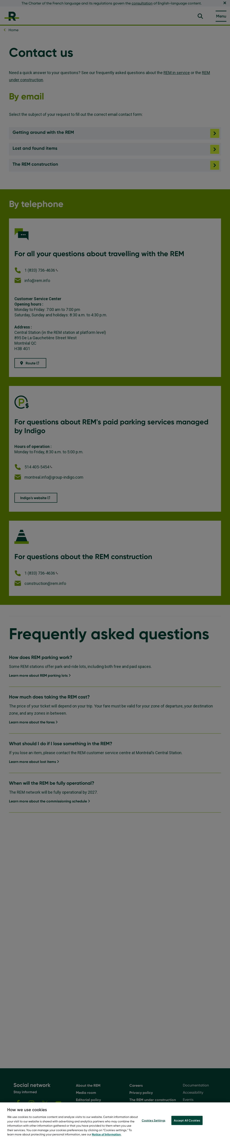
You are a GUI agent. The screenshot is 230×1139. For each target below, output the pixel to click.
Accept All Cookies (187, 1123)
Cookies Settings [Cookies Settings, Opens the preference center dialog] (153, 1123)
